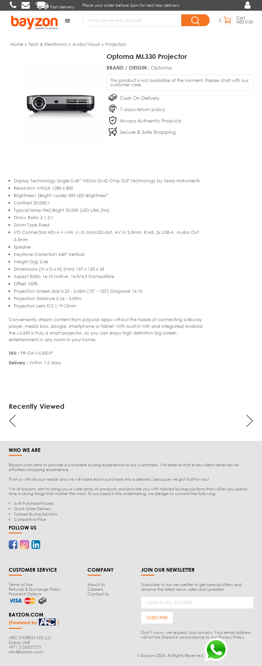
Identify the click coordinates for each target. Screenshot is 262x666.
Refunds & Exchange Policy (35, 589)
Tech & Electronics (47, 44)
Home (16, 44)
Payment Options (25, 593)
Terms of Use (21, 584)
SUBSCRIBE (157, 617)
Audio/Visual (86, 44)
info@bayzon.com (26, 652)
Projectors (115, 44)
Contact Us (98, 593)
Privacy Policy (231, 637)
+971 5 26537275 (25, 647)
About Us (96, 584)
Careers (95, 589)
